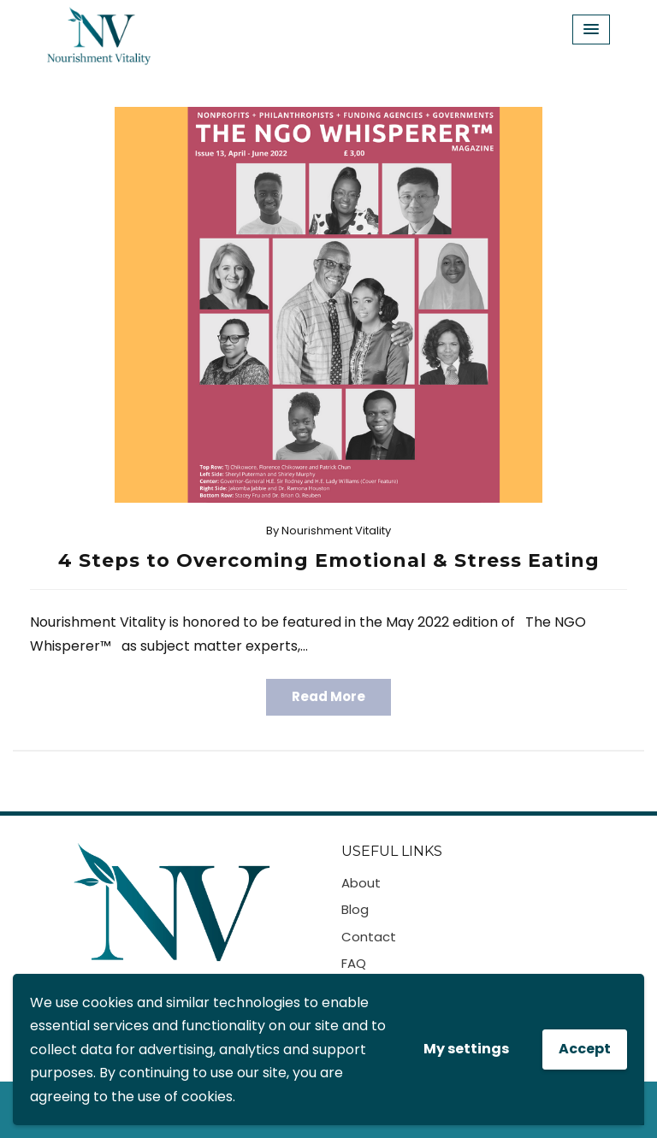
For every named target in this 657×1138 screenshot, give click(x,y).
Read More (328, 696)
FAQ (353, 963)
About (361, 883)
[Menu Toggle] (591, 29)
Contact (368, 937)
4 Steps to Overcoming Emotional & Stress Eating (329, 560)
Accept (585, 1048)
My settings (466, 1048)
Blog (355, 909)
